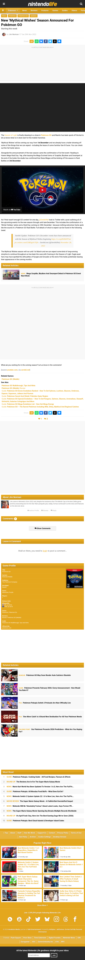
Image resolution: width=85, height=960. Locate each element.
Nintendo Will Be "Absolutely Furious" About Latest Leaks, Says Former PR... (40, 806)
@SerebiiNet (44, 220)
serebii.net (25, 370)
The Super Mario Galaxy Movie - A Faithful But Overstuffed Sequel (40, 801)
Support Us (42, 833)
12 (14, 707)
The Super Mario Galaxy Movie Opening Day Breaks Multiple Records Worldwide (41, 811)
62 (14, 735)
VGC (34, 942)
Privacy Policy (62, 833)
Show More (42, 905)
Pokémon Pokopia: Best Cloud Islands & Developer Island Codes (35, 821)
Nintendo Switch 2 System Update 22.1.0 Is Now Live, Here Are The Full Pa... (40, 796)
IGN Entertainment (34, 929)
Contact (52, 833)
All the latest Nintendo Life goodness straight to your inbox (42, 950)
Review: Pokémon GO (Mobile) (11, 617)
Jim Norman (14, 34)
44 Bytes (52, 929)
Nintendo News (69, 938)
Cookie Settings (44, 837)
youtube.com (12, 370)
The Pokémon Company (9, 582)
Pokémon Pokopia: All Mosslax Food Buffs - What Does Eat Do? (35, 791)
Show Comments (42, 528)
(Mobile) (10, 379)
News (4, 16)
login (45, 551)
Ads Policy (23, 837)
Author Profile (33, 510)
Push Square (16, 938)
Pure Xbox (27, 938)
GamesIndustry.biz (45, 942)
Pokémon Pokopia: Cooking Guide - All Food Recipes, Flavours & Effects (38, 777)
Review (13, 388)
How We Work (29, 833)
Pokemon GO (23, 16)
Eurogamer (25, 942)
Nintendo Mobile (7, 577)
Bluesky (44, 510)
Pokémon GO (46, 135)
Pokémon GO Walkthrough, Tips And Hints (15, 623)
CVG (57, 942)
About (12, 833)
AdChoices (60, 929)
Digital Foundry (55, 938)
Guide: (25, 396)
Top (5, 833)
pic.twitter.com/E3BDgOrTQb (26, 242)
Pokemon (12, 16)
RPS (63, 942)
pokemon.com (6, 628)
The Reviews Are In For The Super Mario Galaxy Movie (33, 782)
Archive (33, 837)
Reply (53, 510)
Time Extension (40, 938)
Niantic (4, 587)
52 (14, 693)
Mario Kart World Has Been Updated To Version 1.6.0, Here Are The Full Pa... (40, 787)
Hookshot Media (14, 929)
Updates (33, 16)
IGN (79, 938)
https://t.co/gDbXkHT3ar (61, 239)
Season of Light (11, 135)
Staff (19, 833)
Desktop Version (59, 837)
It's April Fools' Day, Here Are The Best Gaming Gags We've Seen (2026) (40, 816)
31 (14, 680)
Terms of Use (76, 833)
